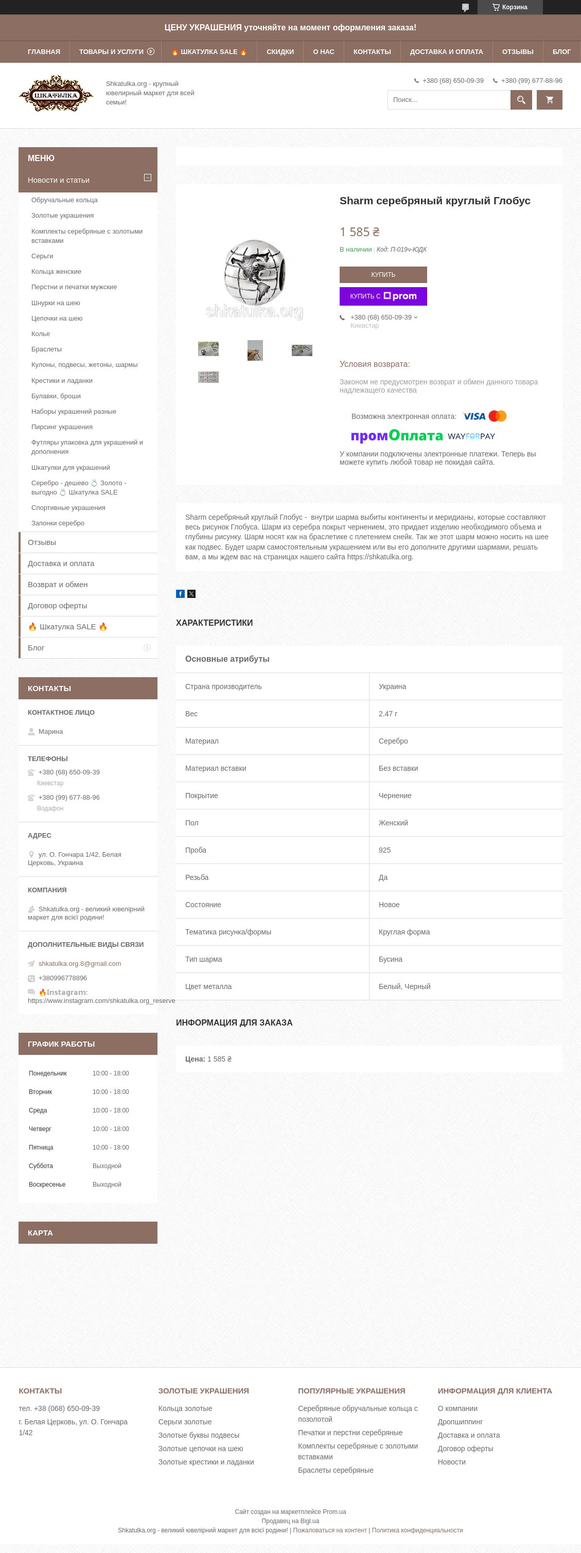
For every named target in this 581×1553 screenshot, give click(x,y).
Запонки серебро (57, 523)
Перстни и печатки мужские (74, 287)
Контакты (372, 52)
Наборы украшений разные (73, 411)
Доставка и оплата (446, 52)
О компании (458, 1408)
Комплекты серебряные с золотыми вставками (87, 235)
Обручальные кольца (64, 200)
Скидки (280, 52)
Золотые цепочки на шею (201, 1448)
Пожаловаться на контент (330, 1530)
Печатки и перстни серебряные (350, 1432)
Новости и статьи (59, 179)
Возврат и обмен (58, 584)
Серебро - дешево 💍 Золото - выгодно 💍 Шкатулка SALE (79, 487)
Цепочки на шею (57, 318)
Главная (44, 52)
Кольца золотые (186, 1408)
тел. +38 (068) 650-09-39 (59, 1408)
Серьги (42, 256)
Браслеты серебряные (336, 1470)
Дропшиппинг (460, 1422)
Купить (383, 274)
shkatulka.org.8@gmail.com (80, 963)
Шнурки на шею (55, 303)
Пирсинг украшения (62, 427)
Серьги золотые (185, 1422)
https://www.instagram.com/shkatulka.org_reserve (101, 1000)
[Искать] (521, 100)
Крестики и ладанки (62, 380)
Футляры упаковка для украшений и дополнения (87, 446)
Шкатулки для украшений (70, 467)
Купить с (383, 296)
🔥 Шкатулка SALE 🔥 (209, 52)
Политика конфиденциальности (417, 1530)
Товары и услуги (111, 52)
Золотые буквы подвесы (199, 1435)
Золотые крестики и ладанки (206, 1462)
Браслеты (46, 349)
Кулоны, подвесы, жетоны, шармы (84, 364)
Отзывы (518, 52)
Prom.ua (334, 1511)
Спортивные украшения (68, 507)
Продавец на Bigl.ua (291, 1521)
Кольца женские (56, 271)
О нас (323, 52)
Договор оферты (57, 605)
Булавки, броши (56, 396)
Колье (40, 334)
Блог (562, 52)
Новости (452, 1462)
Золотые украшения (62, 215)
